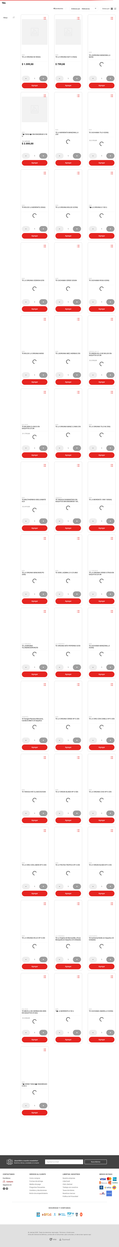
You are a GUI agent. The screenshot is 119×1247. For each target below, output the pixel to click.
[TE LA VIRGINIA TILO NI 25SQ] (102, 438)
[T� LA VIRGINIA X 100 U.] (102, 206)
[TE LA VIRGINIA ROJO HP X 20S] (35, 980)
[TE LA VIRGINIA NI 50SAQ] (35, 52)
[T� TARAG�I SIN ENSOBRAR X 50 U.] (35, 129)
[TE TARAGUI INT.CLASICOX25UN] (35, 825)
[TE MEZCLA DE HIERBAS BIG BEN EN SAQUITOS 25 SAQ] (35, 1057)
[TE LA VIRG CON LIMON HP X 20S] (35, 903)
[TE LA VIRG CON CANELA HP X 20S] (102, 748)
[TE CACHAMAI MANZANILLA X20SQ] (102, 671)
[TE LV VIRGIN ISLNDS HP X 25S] (102, 903)
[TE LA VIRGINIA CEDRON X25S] (35, 284)
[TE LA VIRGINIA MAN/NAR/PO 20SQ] (35, 593)
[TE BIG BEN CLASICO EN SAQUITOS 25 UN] (35, 438)
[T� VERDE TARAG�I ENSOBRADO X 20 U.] (35, 1135)
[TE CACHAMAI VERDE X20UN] (68, 284)
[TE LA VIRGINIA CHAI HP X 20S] (102, 825)
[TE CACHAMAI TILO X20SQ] (102, 129)
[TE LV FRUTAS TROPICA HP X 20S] (68, 903)
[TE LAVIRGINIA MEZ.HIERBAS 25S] (68, 361)
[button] (44, 18)
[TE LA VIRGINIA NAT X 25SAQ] (68, 52)
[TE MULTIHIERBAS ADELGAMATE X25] (35, 516)
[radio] (111, 9)
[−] (26, 78)
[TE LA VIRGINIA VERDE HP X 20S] (68, 748)
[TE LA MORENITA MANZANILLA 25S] (68, 129)
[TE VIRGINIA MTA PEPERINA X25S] (68, 671)
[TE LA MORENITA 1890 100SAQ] (102, 516)
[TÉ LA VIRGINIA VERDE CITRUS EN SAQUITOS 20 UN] (102, 593)
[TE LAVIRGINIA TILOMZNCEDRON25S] (35, 671)
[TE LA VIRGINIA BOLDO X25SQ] (68, 206)
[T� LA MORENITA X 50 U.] (68, 1057)
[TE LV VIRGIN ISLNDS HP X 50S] (68, 825)
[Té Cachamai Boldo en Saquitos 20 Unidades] (102, 980)
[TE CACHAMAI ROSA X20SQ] (102, 284)
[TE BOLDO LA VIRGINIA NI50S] (35, 361)
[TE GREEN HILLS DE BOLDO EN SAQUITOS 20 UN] (102, 361)
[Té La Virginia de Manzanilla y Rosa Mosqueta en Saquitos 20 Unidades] (68, 980)
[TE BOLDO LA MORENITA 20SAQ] (35, 206)
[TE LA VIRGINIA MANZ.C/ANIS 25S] (68, 438)
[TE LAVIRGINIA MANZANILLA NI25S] (102, 52)
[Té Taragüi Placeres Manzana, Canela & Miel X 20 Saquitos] (35, 748)
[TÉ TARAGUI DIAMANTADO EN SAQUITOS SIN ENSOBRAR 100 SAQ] (68, 516)
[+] (43, 78)
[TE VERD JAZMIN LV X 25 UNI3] (68, 593)
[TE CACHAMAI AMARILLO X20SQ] (102, 1057)
